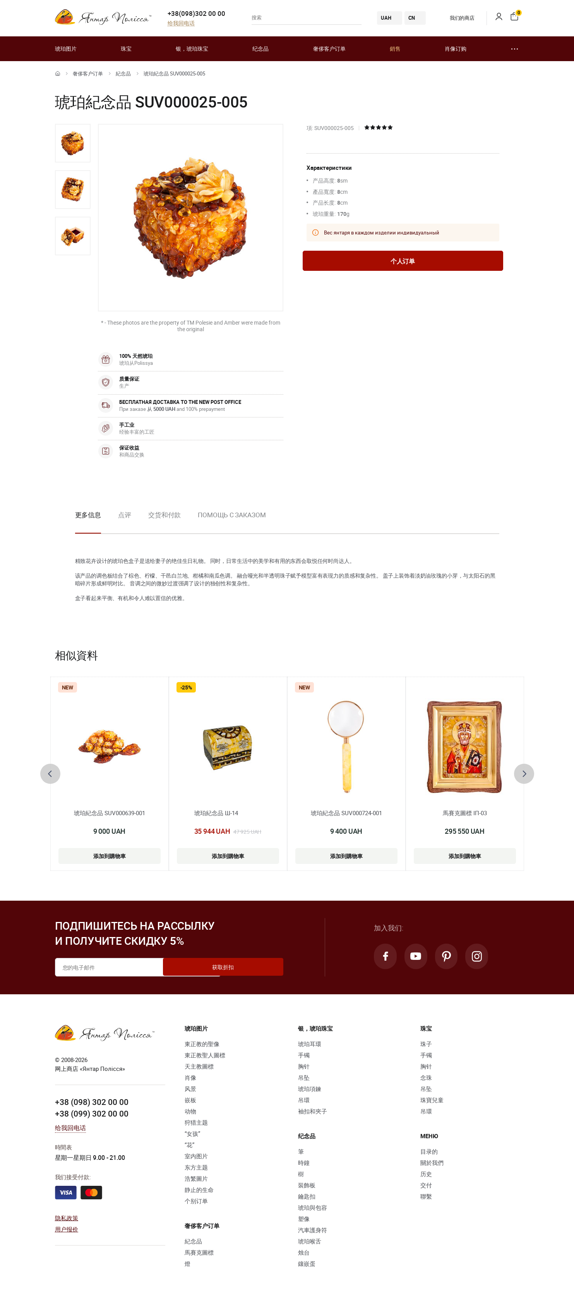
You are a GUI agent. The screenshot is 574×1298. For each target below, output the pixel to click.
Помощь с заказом (232, 514)
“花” (189, 1145)
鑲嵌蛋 (306, 1263)
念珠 (426, 1077)
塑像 (304, 1219)
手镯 (304, 1055)
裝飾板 (306, 1185)
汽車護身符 (312, 1230)
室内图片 (196, 1156)
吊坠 (304, 1077)
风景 (190, 1089)
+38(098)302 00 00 (196, 13)
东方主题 (196, 1167)
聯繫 (426, 1196)
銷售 (395, 48)
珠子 (426, 1044)
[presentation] (50, 774)
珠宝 (126, 48)
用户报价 (67, 1229)
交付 (426, 1185)
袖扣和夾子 (312, 1111)
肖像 (190, 1077)
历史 (426, 1174)
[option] (73, 143)
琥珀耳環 (309, 1044)
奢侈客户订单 (329, 48)
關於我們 (432, 1162)
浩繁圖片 (196, 1178)
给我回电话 (181, 23)
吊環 (304, 1100)
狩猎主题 (196, 1122)
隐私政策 (67, 1217)
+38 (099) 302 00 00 (92, 1113)
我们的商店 (457, 18)
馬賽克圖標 (199, 1252)
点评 (124, 514)
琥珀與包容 (312, 1207)
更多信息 (88, 514)
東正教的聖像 (202, 1044)
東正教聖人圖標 (205, 1055)
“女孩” (192, 1133)
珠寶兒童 (432, 1100)
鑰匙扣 (306, 1196)
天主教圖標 (199, 1066)
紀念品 (123, 73)
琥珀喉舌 (309, 1241)
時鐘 (304, 1162)
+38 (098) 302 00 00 (92, 1101)
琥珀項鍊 (309, 1089)
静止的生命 (199, 1190)
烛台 (304, 1252)
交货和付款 (164, 514)
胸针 (304, 1066)
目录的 (429, 1151)
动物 (190, 1111)
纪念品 (260, 48)
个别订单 (196, 1201)
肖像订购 (455, 48)
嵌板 (190, 1100)
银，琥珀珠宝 (192, 48)
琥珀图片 (66, 48)
